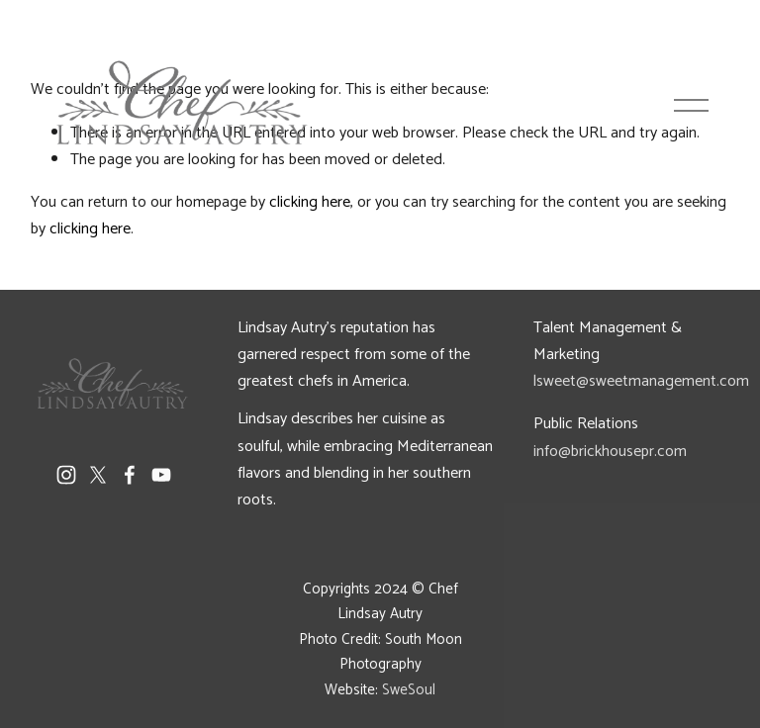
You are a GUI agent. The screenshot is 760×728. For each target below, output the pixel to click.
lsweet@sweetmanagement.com (641, 381)
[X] (98, 475)
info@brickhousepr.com (610, 451)
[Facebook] (130, 475)
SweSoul (408, 690)
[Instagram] (66, 475)
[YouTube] (161, 475)
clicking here (90, 229)
